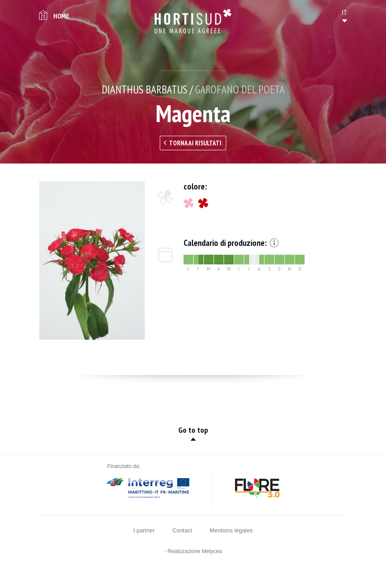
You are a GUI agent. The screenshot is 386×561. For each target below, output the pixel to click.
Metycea (212, 551)
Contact (182, 530)
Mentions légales (231, 530)
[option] (92, 260)
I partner (143, 530)
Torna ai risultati (195, 143)
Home (61, 15)
